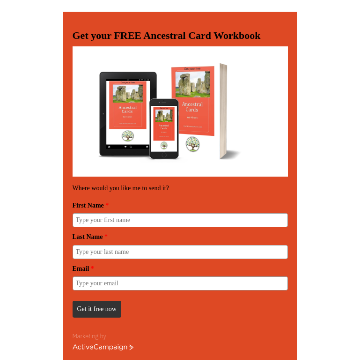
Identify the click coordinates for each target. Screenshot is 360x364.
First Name (91, 205)
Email (83, 268)
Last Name (90, 236)
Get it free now (97, 308)
